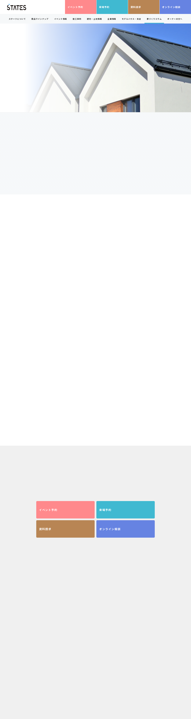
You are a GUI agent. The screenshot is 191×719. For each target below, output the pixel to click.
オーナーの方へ (174, 18)
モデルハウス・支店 (131, 18)
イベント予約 (75, 7)
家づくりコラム (154, 18)
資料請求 (136, 7)
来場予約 (104, 7)
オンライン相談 (171, 7)
